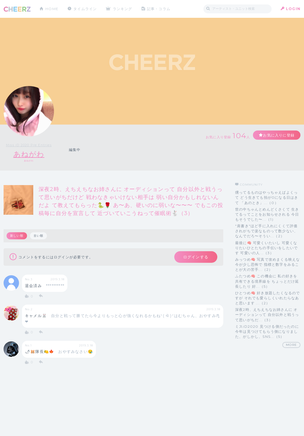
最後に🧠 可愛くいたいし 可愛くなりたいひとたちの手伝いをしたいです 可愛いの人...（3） (266, 248)
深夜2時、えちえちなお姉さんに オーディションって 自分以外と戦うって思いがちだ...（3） (267, 314)
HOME (51, 9)
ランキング (122, 9)
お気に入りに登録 (278, 135)
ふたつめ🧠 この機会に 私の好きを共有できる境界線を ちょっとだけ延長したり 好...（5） (267, 281)
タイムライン (85, 9)
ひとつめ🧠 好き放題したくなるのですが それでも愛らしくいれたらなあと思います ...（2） (267, 298)
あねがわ (29, 154)
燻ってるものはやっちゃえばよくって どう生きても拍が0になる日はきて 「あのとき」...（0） (266, 197)
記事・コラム (158, 9)
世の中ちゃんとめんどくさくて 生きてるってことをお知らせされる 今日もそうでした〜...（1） (267, 214)
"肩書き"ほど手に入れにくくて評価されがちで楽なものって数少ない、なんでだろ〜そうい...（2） (266, 231)
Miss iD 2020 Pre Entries (29, 145)
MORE (291, 345)
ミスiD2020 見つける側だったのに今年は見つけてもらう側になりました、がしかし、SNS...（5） (267, 331)
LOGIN (293, 9)
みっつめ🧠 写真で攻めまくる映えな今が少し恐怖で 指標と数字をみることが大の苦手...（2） (267, 264)
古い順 (39, 236)
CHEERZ (17, 9)
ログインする (195, 256)
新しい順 (16, 236)
